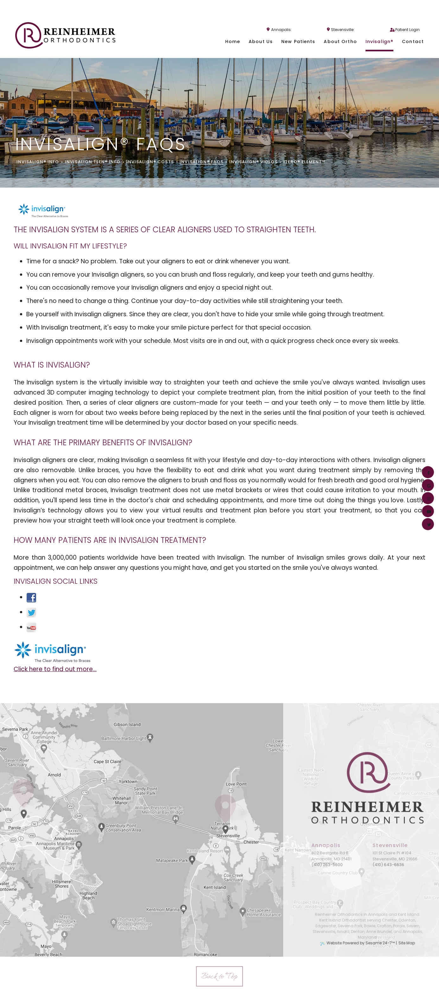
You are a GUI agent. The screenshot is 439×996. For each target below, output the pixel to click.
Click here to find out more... (55, 669)
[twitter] (427, 524)
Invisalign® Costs (150, 162)
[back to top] (219, 976)
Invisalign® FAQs (201, 162)
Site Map (406, 943)
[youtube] (427, 511)
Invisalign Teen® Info (92, 162)
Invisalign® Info (37, 162)
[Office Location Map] (225, 820)
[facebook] (427, 472)
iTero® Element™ (304, 162)
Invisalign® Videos (253, 162)
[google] (427, 485)
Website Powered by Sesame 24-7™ (361, 943)
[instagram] (427, 498)
